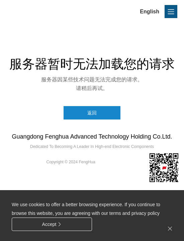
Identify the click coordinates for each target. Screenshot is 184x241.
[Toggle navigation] (171, 11)
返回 (92, 112)
